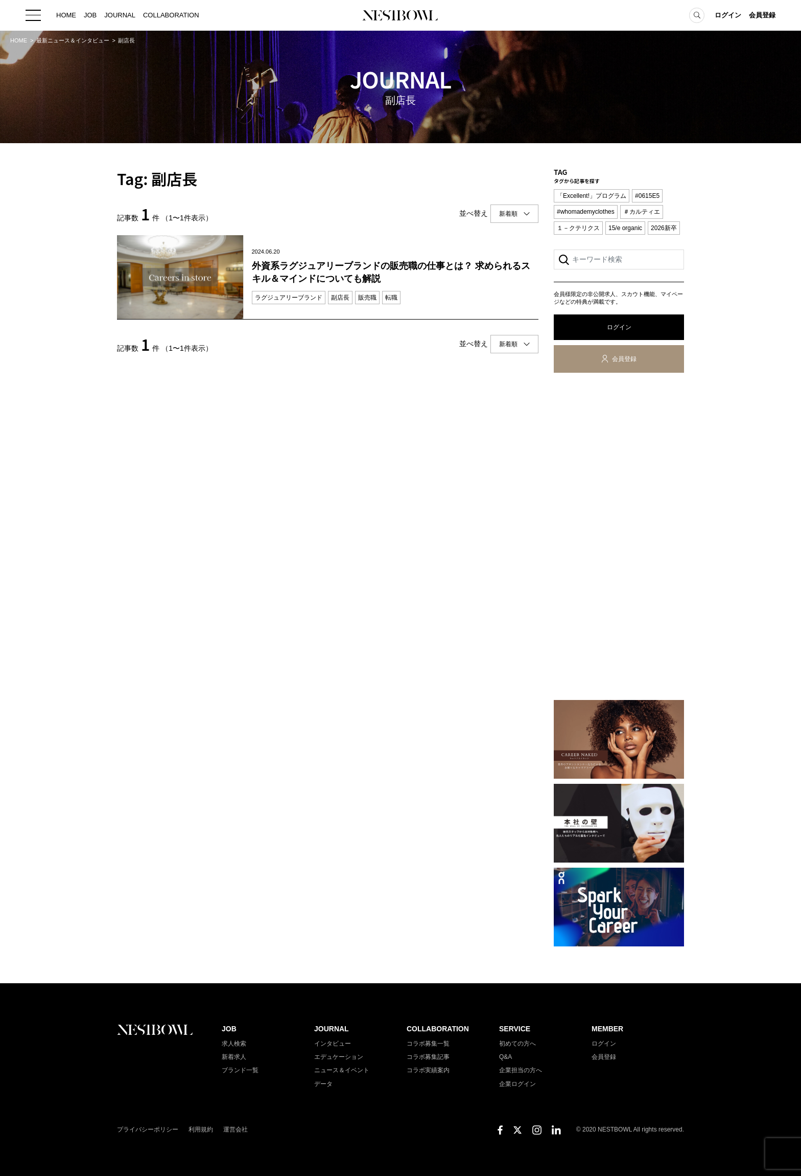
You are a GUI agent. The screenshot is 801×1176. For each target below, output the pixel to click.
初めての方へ (517, 1043)
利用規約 (201, 1129)
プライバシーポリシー (147, 1129)
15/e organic (625, 228)
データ (323, 1084)
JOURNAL (119, 15)
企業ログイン (517, 1084)
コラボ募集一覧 (428, 1043)
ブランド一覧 (240, 1070)
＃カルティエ (641, 211)
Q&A (505, 1056)
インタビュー (332, 1043)
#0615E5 (647, 195)
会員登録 (762, 15)
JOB (90, 15)
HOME (66, 15)
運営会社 (235, 1129)
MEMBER (607, 1029)
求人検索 (234, 1043)
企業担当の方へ (520, 1070)
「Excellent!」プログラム (591, 195)
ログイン (728, 15)
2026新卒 (664, 228)
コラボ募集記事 (428, 1056)
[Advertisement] (619, 538)
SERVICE (514, 1029)
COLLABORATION (171, 15)
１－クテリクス (578, 228)
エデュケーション (338, 1056)
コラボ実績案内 (428, 1070)
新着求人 (234, 1056)
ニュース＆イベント (341, 1070)
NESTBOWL (400, 15)
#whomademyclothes (586, 211)
